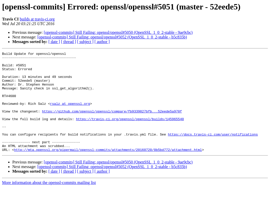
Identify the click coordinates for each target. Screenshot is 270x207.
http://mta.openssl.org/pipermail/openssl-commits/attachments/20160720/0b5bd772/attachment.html (108, 169)
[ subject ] (85, 41)
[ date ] (54, 41)
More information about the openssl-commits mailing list (49, 202)
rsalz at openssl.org (70, 114)
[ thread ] (68, 41)
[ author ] (102, 41)
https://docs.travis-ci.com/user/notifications (213, 151)
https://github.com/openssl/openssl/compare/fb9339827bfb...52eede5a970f (112, 123)
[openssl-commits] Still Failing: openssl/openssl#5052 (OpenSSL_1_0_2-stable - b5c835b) (112, 37)
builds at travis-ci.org (37, 19)
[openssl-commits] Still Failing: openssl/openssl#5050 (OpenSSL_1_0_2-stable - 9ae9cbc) (118, 32)
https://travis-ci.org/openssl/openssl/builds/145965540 (130, 132)
